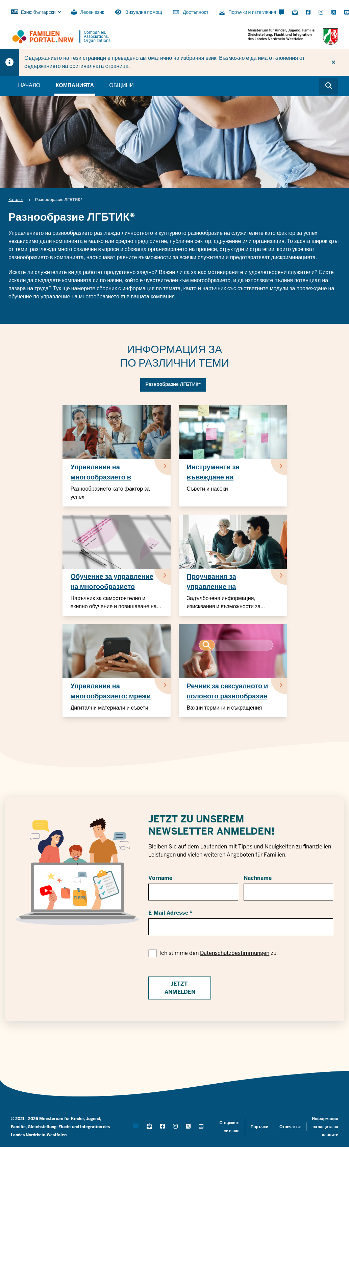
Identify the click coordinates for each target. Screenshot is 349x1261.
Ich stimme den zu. (218, 953)
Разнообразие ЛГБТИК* (173, 384)
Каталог (15, 199)
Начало (29, 85)
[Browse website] (328, 86)
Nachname (258, 878)
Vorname (160, 878)
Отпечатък (290, 1127)
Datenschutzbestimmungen (234, 953)
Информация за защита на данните (325, 1127)
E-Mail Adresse (168, 912)
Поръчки (259, 1127)
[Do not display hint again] (333, 62)
